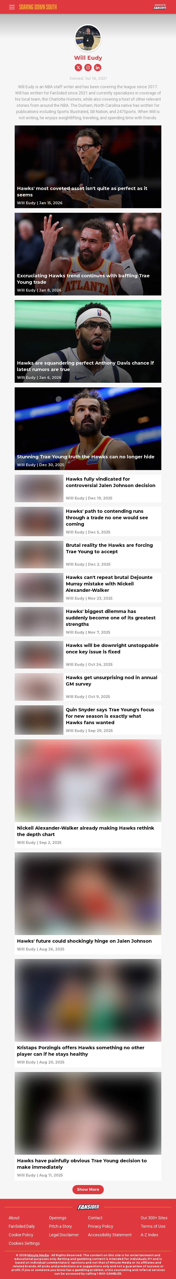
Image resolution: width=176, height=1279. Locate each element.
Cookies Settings (24, 1243)
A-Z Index (149, 1234)
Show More (88, 1189)
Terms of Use (153, 1226)
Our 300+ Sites (154, 1217)
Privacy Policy (100, 1226)
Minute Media (38, 1255)
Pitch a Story (60, 1226)
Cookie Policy (21, 1234)
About (14, 1217)
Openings (57, 1217)
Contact (95, 1217)
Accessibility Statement (110, 1234)
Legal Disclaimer (64, 1234)
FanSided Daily (22, 1226)
